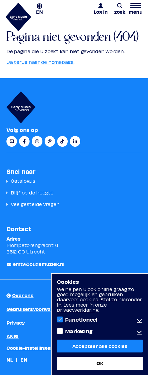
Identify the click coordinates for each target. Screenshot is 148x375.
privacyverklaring (78, 309)
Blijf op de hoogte (32, 192)
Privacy (15, 322)
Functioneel (81, 319)
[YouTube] (11, 141)
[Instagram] (37, 141)
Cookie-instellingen (29, 348)
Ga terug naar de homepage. (40, 62)
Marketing (79, 331)
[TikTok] (62, 141)
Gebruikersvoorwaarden (35, 309)
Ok (99, 363)
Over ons (23, 295)
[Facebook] (24, 141)
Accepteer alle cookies (100, 346)
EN (39, 11)
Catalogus (23, 180)
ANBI (12, 336)
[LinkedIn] (75, 141)
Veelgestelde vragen (35, 204)
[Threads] (50, 141)
